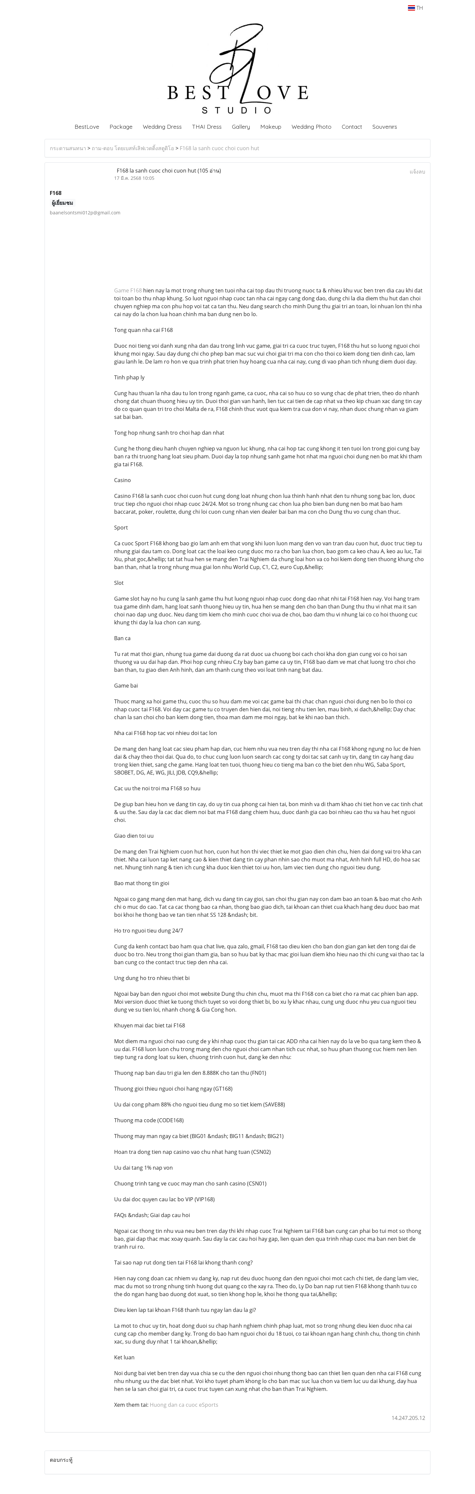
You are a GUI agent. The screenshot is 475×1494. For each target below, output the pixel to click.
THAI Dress (207, 126)
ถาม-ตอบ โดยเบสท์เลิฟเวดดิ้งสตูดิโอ (133, 148)
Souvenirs (384, 126)
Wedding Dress (162, 126)
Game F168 (128, 290)
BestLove (87, 126)
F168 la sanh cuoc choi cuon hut (219, 148)
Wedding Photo (312, 126)
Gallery (241, 126)
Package (121, 126)
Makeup (270, 126)
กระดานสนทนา (68, 148)
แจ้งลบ (417, 171)
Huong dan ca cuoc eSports (184, 1404)
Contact (352, 126)
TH (415, 8)
